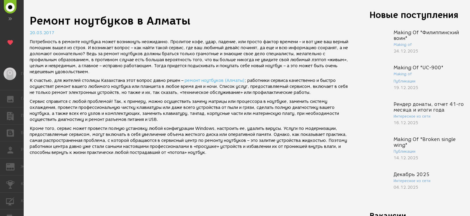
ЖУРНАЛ (13, 166)
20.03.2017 (42, 32)
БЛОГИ (13, 132)
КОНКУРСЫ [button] (13, 184)
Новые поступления (414, 15)
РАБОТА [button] (13, 149)
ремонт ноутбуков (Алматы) (215, 80)
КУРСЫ (13, 200)
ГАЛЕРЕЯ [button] (13, 98)
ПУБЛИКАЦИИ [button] (13, 115)
